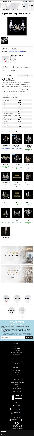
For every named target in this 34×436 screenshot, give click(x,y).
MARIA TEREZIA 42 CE (28, 220)
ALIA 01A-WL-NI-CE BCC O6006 (17, 146)
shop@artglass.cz (19, 409)
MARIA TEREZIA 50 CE (6, 183)
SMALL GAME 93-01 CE (28, 183)
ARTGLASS (14, 48)
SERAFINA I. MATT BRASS (17, 202)
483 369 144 (18, 406)
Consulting (17, 363)
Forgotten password (17, 388)
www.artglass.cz (18, 412)
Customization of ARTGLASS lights (17, 352)
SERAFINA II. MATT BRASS (17, 183)
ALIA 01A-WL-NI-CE (17, 165)
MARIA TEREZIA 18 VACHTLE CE (28, 202)
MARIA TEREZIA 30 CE (17, 220)
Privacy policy (17, 384)
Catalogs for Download (17, 370)
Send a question (25, 75)
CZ (23, 1)
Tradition (17, 356)
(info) (25, 51)
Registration (17, 372)
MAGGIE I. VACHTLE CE (5, 220)
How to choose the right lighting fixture (17, 382)
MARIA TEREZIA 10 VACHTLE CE (6, 146)
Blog (17, 374)
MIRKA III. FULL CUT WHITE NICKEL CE (28, 146)
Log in (11, 1)
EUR (32, 1)
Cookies (17, 386)
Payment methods (17, 346)
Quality (17, 359)
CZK (30, 1)
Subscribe (29, 337)
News (2, 434)
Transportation (17, 348)
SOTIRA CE (5, 164)
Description (9, 75)
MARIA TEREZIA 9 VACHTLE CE (5, 202)
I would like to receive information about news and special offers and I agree (17, 330)
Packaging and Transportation (17, 361)
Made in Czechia (17, 358)
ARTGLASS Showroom (17, 354)
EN (25, 1)
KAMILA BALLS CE (5, 237)
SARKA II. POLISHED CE (28, 165)
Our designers (17, 350)
